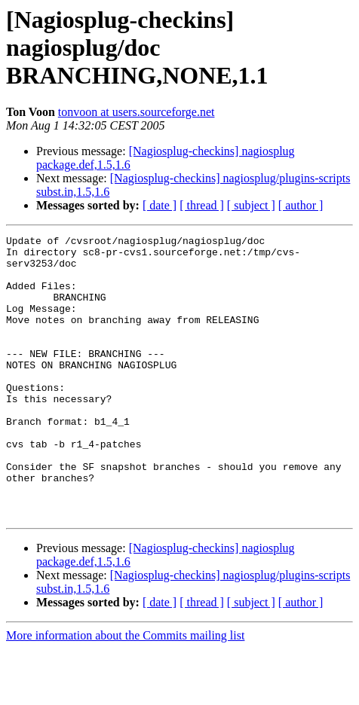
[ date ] (159, 205)
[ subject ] (251, 205)
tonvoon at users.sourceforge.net (136, 111)
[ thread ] (202, 205)
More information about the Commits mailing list (125, 691)
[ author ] (301, 205)
